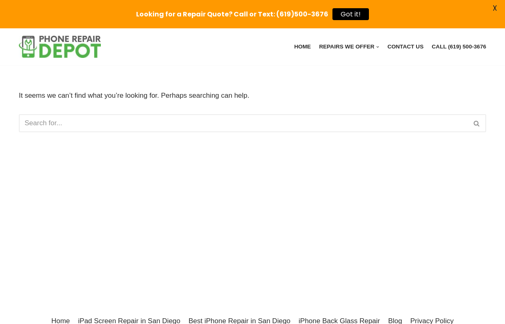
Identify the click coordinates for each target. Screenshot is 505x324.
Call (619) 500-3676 (459, 47)
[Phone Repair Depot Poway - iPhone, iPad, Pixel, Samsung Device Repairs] (60, 47)
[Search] (243, 123)
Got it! (351, 14)
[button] (476, 123)
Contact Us (405, 47)
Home (302, 47)
